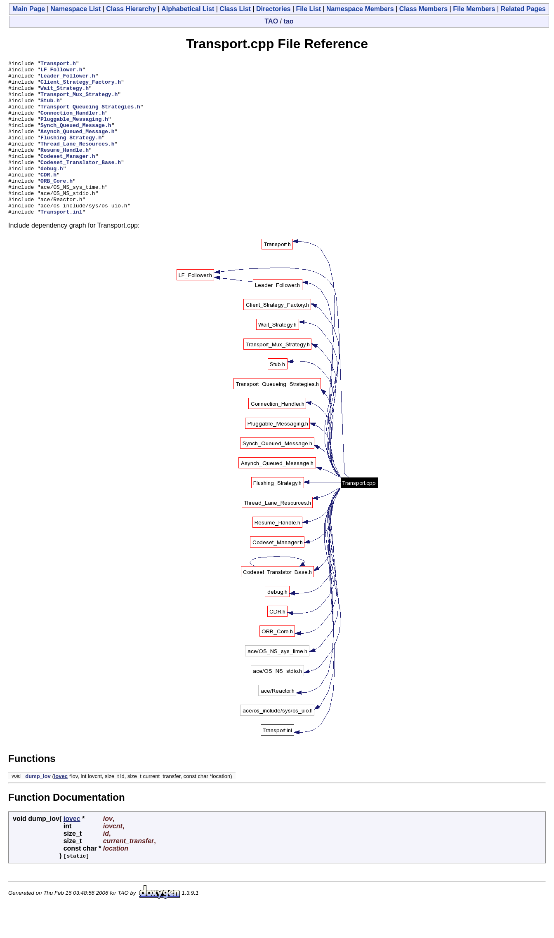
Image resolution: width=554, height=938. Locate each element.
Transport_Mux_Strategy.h (79, 101)
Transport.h (58, 64)
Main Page (28, 8)
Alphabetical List (187, 8)
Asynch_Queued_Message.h (77, 146)
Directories (273, 8)
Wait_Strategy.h (64, 94)
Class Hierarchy (131, 8)
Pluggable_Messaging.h (74, 131)
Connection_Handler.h (72, 123)
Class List (235, 8)
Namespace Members (360, 8)
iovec (61, 807)
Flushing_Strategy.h (70, 153)
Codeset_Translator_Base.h (80, 183)
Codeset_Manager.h (67, 175)
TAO (271, 21)
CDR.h (48, 198)
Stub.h (50, 109)
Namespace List (75, 8)
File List (308, 8)
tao (288, 21)
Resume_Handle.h (64, 168)
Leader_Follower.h (67, 79)
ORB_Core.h (56, 205)
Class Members (423, 8)
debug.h (51, 190)
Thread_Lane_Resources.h (77, 161)
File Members (474, 8)
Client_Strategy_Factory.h (80, 86)
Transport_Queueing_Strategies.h (90, 116)
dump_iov (37, 807)
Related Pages (523, 8)
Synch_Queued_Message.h (75, 138)
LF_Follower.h (61, 71)
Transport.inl (61, 242)
